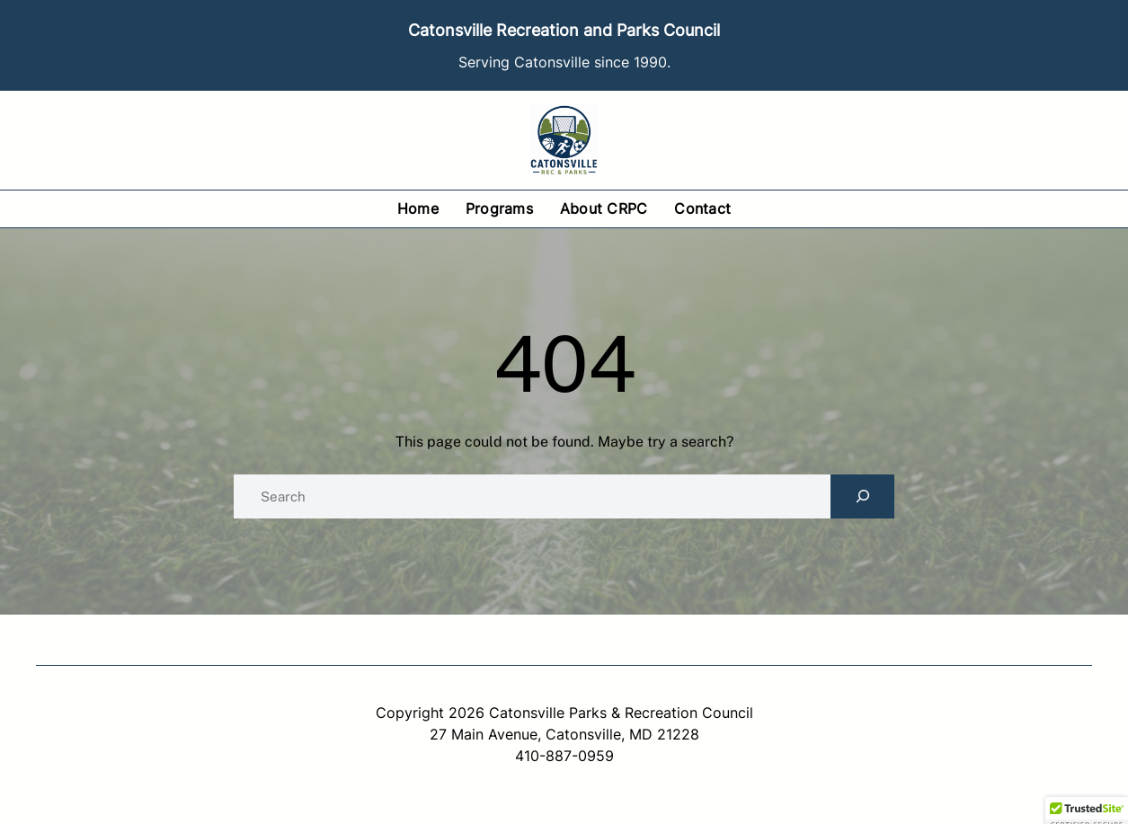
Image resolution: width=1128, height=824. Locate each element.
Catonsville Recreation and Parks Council (564, 30)
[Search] (862, 496)
